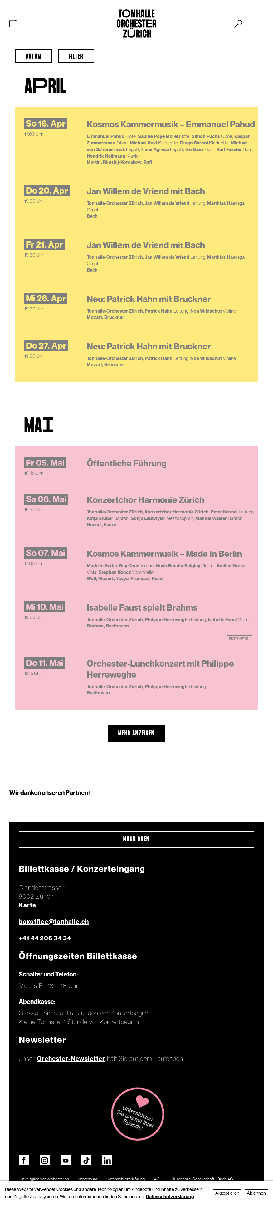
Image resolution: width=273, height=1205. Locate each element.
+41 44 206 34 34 (45, 938)
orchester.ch (58, 1178)
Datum (33, 56)
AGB (158, 1178)
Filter (76, 56)
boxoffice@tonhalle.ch (54, 921)
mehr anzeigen (136, 733)
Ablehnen (256, 1193)
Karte (27, 905)
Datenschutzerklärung (125, 1178)
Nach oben (136, 839)
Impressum (87, 1178)
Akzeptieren (227, 1193)
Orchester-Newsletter (71, 1058)
